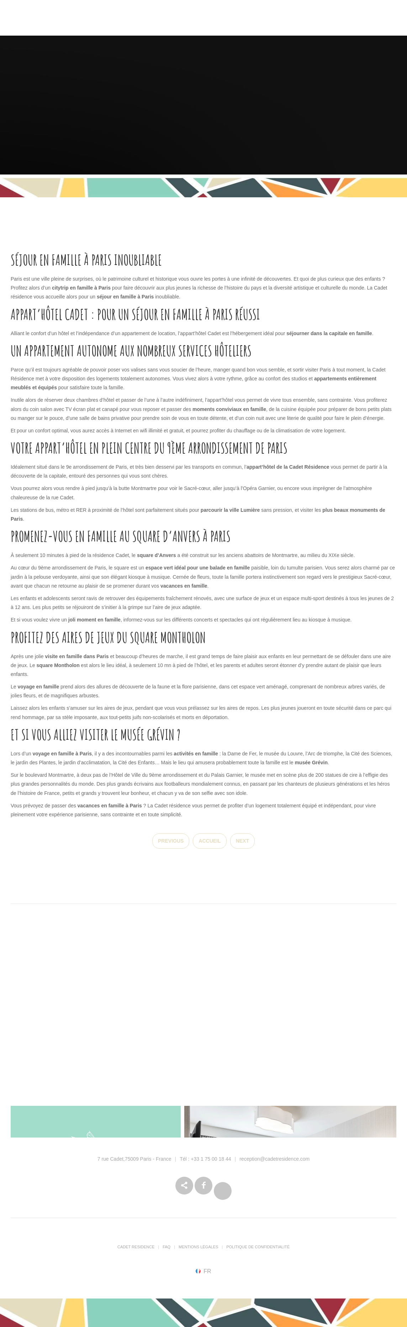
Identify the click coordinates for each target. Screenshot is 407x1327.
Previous (171, 841)
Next (242, 841)
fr (207, 1271)
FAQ (166, 1247)
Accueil (210, 841)
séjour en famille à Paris (125, 297)
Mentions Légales (198, 1247)
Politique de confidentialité (258, 1247)
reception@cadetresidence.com (274, 1159)
